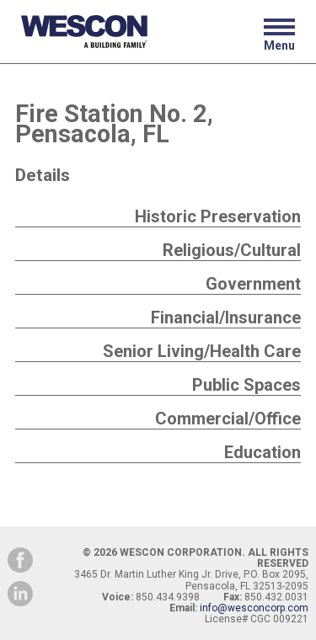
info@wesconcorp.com (254, 608)
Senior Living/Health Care (202, 351)
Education (262, 452)
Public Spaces (246, 385)
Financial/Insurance (226, 317)
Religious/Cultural (232, 250)
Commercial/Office (228, 418)
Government (253, 284)
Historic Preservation (218, 216)
